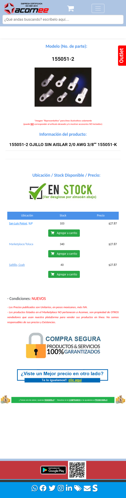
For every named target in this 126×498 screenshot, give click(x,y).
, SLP (30, 223)
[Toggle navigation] (98, 8)
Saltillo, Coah (17, 265)
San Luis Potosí (18, 223)
